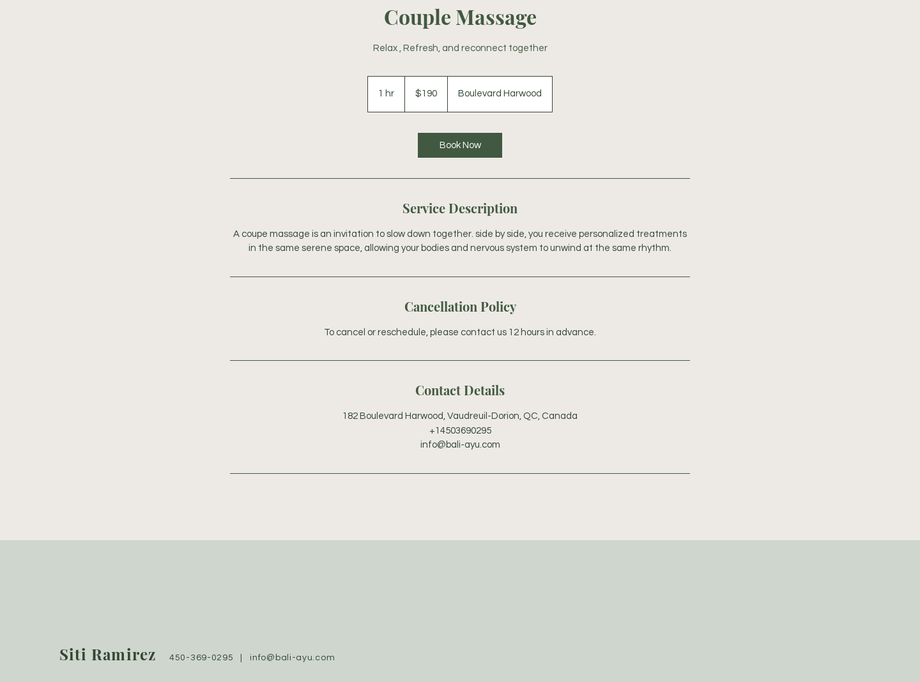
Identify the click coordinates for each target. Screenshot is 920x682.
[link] (460, 145)
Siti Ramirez (107, 654)
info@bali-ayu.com (292, 657)
